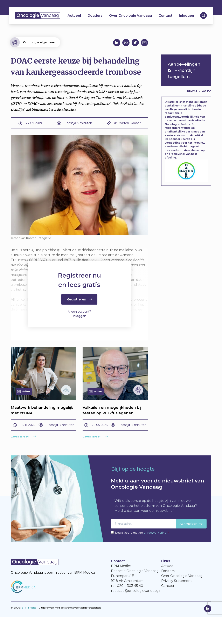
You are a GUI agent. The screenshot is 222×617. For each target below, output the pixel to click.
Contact (165, 16)
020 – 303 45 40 (130, 586)
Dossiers (95, 16)
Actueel (74, 16)
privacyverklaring (155, 532)
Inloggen (186, 16)
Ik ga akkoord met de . (142, 532)
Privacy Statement (176, 581)
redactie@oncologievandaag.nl (136, 591)
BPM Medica (29, 607)
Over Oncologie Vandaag (130, 16)
